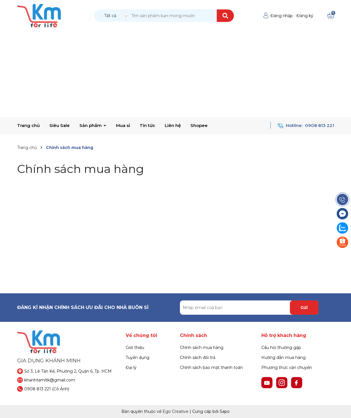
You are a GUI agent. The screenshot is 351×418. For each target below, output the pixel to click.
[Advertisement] (175, 74)
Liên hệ (173, 125)
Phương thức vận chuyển (286, 367)
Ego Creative (175, 411)
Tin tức (147, 125)
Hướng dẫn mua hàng (283, 357)
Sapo (225, 411)
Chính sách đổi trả (197, 357)
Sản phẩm (91, 125)
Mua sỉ (123, 125)
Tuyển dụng (137, 357)
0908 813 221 (319, 125)
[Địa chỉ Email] (249, 307)
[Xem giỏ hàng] (330, 15)
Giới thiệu (135, 347)
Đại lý (131, 367)
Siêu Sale (59, 125)
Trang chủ (28, 125)
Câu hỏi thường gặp (281, 347)
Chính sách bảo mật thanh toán (211, 367)
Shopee (199, 125)
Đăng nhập (281, 15)
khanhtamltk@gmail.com (49, 380)
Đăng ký (304, 15)
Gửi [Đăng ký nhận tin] (304, 307)
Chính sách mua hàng (80, 169)
